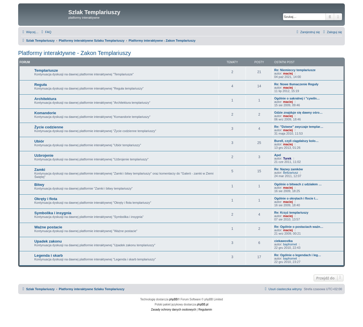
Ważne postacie (48, 227)
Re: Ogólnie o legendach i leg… (297, 255)
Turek (287, 158)
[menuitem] (45, 32)
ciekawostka (283, 241)
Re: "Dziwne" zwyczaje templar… (298, 126)
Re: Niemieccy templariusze (295, 70)
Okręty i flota (45, 199)
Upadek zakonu (48, 241)
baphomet (290, 244)
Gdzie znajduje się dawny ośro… (298, 112)
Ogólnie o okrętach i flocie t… (296, 198)
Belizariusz (290, 172)
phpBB (173, 299)
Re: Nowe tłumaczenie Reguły (296, 84)
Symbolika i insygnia (52, 213)
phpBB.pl (202, 304)
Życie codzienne (48, 127)
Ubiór (39, 141)
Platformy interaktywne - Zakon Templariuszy (74, 53)
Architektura (45, 99)
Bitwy (39, 184)
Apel (277, 155)
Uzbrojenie (43, 155)
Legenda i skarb (48, 255)
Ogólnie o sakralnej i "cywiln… (297, 98)
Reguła (40, 84)
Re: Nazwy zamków (288, 169)
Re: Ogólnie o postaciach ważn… (298, 226)
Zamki (39, 169)
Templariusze (46, 70)
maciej (288, 73)
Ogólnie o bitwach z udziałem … (298, 184)
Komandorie (45, 113)
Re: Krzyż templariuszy (291, 212)
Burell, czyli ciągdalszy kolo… (296, 141)
